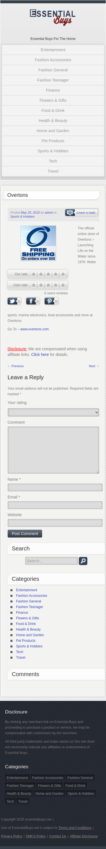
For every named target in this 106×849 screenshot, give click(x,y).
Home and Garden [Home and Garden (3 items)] (50, 794)
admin (49, 212)
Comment (16, 422)
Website (15, 514)
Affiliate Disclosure (84, 836)
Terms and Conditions (75, 828)
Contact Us (57, 836)
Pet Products (53, 141)
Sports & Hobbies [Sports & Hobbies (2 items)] (81, 794)
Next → (94, 366)
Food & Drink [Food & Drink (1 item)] (75, 786)
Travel (52, 171)
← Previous (16, 366)
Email (14, 497)
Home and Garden (53, 130)
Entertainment (53, 50)
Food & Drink (53, 110)
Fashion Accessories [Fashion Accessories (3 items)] (47, 778)
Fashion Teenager (53, 80)
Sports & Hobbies (53, 151)
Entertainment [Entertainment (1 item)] (17, 778)
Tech (53, 161)
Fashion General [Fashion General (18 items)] (80, 778)
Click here (40, 354)
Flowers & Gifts (53, 100)
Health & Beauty (53, 120)
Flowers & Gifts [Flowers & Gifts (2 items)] (49, 786)
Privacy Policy (11, 836)
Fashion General (53, 70)
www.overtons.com (34, 329)
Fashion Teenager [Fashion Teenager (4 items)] (20, 786)
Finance (53, 90)
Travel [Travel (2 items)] (22, 801)
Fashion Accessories (53, 60)
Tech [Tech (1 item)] (10, 801)
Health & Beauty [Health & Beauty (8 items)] (19, 794)
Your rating (17, 402)
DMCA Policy (36, 836)
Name (14, 479)
